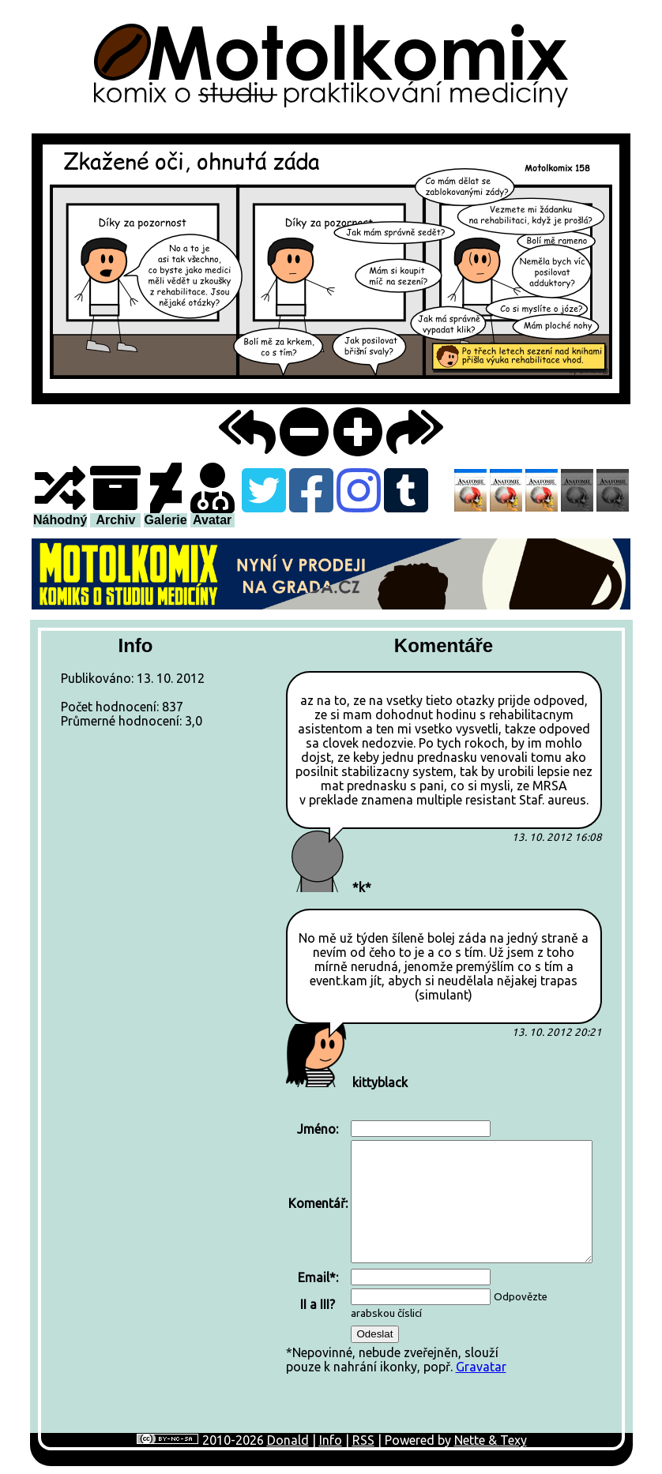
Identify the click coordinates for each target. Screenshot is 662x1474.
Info (330, 1440)
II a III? (317, 1304)
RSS (363, 1440)
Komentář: (318, 1203)
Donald (288, 1440)
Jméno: (317, 1129)
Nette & (477, 1440)
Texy (513, 1440)
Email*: (318, 1277)
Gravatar (481, 1367)
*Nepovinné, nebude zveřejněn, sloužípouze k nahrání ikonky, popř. (440, 1246)
